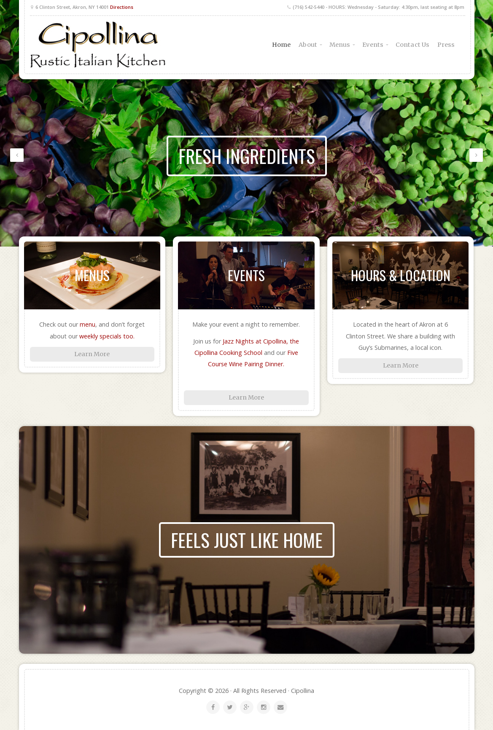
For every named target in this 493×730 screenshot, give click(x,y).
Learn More (92, 354)
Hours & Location (400, 275)
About (308, 44)
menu (87, 324)
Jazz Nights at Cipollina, (256, 341)
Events (372, 44)
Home (281, 44)
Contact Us (412, 44)
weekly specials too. (107, 336)
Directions (121, 7)
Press (446, 44)
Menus (339, 44)
